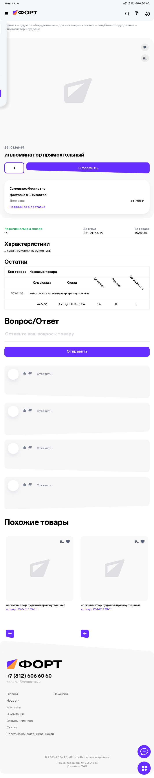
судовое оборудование (37, 25)
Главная (10, 25)
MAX (83, 766)
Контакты (11, 3)
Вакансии (61, 694)
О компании (15, 714)
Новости (13, 700)
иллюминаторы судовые (22, 29)
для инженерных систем (76, 25)
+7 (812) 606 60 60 (136, 3)
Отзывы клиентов (20, 720)
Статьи (12, 727)
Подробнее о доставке (27, 207)
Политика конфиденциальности (30, 734)
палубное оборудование (116, 25)
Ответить (44, 374)
